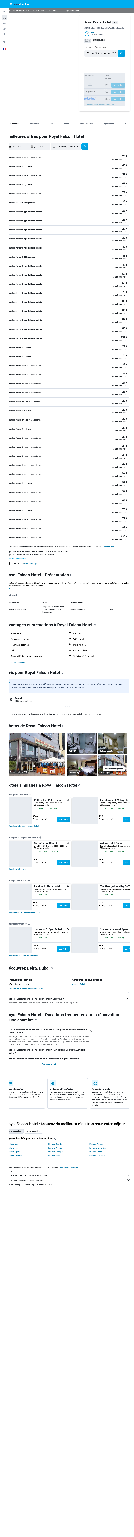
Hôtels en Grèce (97, 1438)
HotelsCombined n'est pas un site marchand (73, 1461)
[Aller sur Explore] (4, 34)
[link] (32, 892)
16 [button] (81, 83)
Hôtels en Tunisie (60, 1430)
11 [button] (60, 83)
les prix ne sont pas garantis (76, 1454)
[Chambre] (85, 751)
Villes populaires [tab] (41, 1417)
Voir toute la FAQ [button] (54, 1345)
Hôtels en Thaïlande (99, 1441)
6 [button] (68, 79)
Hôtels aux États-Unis (100, 1434)
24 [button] (56, 92)
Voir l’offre (71, 806)
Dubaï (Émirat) (48, 11)
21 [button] (72, 87)
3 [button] (55, 79)
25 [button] (60, 92)
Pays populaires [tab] (22, 1417)
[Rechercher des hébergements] (4, 17)
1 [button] (76, 75)
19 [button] (64, 87)
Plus (16, 575)
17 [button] (55, 87)
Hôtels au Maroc (21, 1430)
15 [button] (76, 83)
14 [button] (72, 83)
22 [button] (76, 87)
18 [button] (60, 87)
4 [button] (104, 75)
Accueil (15, 11)
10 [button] (56, 83)
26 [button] (64, 92)
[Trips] (4, 41)
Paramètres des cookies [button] (24, 545)
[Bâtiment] (29, 128)
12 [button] (64, 83)
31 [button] (56, 96)
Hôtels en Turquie (98, 1430)
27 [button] (68, 92)
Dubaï (63, 11)
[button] (4, 4)
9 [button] (80, 79)
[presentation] (94, 163)
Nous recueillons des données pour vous (73, 1466)
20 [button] (68, 87)
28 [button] (72, 92)
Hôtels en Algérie (60, 1434)
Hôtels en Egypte (21, 1438)
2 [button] (80, 75)
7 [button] (72, 79)
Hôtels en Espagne (22, 1441)
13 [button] (68, 83)
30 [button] (81, 92)
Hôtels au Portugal (60, 1438)
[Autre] (62, 119)
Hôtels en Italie (59, 1441)
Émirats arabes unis (28, 11)
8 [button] (76, 79)
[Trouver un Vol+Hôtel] (4, 28)
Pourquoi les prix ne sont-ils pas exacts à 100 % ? (73, 1470)
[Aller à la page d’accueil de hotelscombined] (19, 4)
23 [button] (81, 87)
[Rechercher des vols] (4, 12)
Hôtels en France (21, 1434)
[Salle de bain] (62, 138)
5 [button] (64, 79)
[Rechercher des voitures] (4, 23)
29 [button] (76, 92)
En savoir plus (116, 533)
